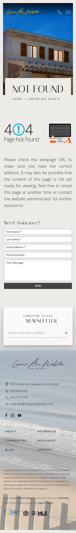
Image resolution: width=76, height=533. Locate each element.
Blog (9, 449)
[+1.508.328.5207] (59, 12)
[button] (68, 12)
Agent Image (45, 502)
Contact (44, 449)
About (10, 431)
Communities (16, 440)
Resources (46, 440)
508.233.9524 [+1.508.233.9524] (19, 397)
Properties (47, 431)
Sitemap (63, 498)
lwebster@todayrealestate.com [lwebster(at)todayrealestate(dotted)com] (32, 404)
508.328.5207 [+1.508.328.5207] (19, 390)
